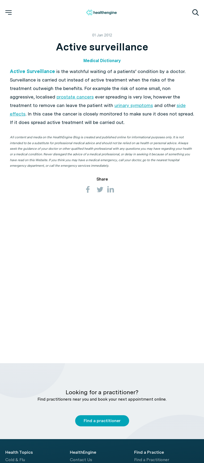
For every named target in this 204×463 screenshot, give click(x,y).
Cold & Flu (15, 459)
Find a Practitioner (151, 459)
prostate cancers (75, 97)
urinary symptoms (133, 105)
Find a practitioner (102, 420)
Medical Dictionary (102, 60)
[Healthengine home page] (101, 12)
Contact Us (81, 459)
